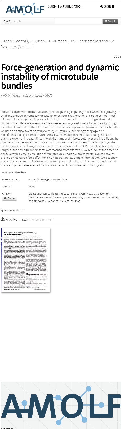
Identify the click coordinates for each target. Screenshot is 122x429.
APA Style (9, 198)
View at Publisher (12, 210)
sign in (107, 7)
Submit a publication (65, 7)
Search (110, 21)
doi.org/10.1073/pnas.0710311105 (47, 179)
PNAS (7, 21)
